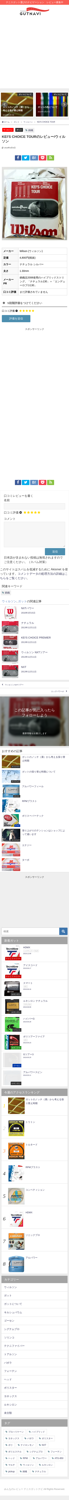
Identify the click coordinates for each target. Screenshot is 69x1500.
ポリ (10, 1449)
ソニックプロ (33, 1239)
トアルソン (10, 1358)
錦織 (30, 130)
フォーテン (10, 1375)
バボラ (8, 1367)
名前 (7, 500)
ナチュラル (40, 1476)
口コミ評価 (8, 311)
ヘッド (8, 1384)
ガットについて (13, 1308)
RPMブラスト (33, 1171)
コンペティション (35, 1194)
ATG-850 (59, 1463)
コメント (10, 518)
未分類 (8, 1417)
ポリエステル (15, 1456)
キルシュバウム (13, 1316)
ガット (19, 130)
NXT (44, 1449)
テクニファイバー (14, 1350)
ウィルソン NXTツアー (14, 689)
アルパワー (32, 1262)
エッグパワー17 (57, 696)
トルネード (32, 1149)
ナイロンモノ (27, 1449)
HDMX (29, 1217)
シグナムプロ (12, 1333)
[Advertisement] (34, 54)
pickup (11, 1476)
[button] (5, 105)
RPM (25, 1463)
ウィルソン (8, 130)
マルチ (11, 1469)
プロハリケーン (16, 1436)
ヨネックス (10, 1400)
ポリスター (10, 1392)
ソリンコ (9, 1342)
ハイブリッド (38, 1436)
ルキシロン (10, 1409)
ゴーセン (9, 1325)
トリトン (30, 1126)
